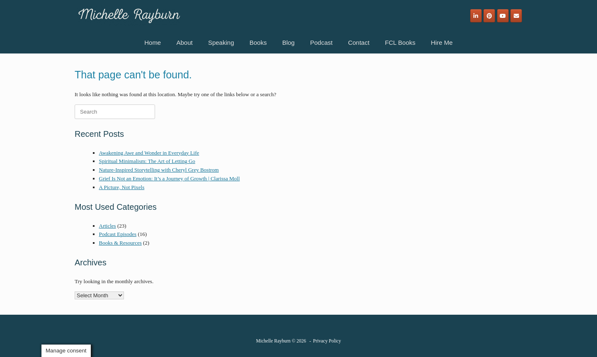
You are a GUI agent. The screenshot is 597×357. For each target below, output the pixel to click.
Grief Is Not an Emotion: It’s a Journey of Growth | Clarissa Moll (169, 178)
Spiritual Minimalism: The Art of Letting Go (147, 161)
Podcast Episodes (118, 234)
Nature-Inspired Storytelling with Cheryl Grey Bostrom (159, 170)
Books (258, 42)
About (184, 42)
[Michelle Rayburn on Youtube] (503, 15)
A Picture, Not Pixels (122, 187)
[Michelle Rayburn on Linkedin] (476, 15)
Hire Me (442, 42)
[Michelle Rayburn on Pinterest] (489, 15)
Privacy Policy (327, 340)
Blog (288, 42)
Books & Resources (120, 243)
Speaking (221, 42)
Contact (358, 42)
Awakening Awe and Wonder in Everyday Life (149, 153)
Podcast (321, 42)
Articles (107, 226)
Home (152, 42)
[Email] (516, 15)
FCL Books (400, 42)
